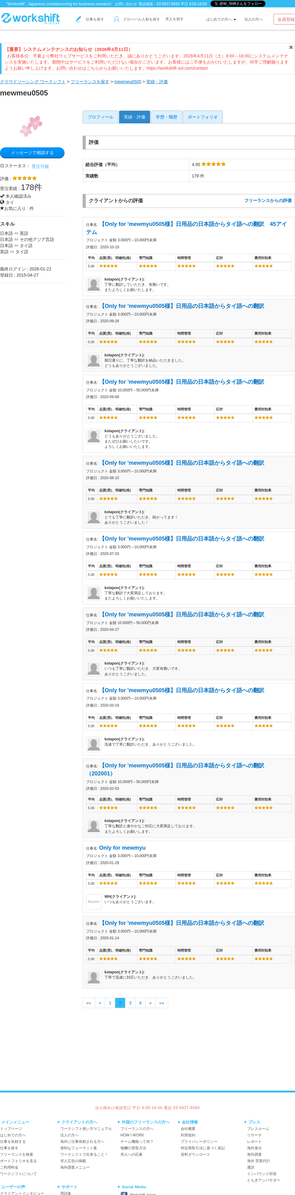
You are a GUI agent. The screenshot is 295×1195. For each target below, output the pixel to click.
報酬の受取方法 (133, 1148)
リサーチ (254, 1135)
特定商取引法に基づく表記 (203, 1148)
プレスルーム (258, 1129)
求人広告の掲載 (73, 1161)
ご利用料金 (9, 1167)
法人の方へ (253, 19)
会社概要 (188, 1129)
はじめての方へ (221, 19)
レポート (254, 1141)
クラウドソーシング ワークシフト (33, 81)
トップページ (11, 1129)
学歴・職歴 (166, 116)
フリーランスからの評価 (268, 200)
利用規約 (188, 1135)
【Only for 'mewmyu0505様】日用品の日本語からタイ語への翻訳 (184, 306)
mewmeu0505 (127, 81)
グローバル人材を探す (137, 19)
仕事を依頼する (13, 1141)
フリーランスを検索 (16, 1154)
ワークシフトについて (18, 1174)
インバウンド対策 (262, 1174)
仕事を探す (90, 19)
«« (88, 1002)
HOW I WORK (132, 1135)
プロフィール (100, 116)
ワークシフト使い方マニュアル (86, 1129)
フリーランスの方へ (137, 1129)
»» (161, 1002)
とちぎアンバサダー (263, 1180)
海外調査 (254, 1154)
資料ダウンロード (195, 1154)
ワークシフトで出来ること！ (84, 1154)
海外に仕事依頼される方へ (82, 1141)
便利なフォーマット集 (78, 1148)
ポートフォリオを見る (18, 1161)
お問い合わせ (126, 4)
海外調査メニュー (75, 1167)
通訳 (250, 1167)
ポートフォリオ (203, 116)
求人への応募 (131, 1154)
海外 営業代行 (258, 1161)
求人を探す (174, 19)
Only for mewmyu (122, 848)
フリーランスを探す (90, 81)
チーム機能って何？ (137, 1141)
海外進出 (254, 1148)
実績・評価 (157, 81)
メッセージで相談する (32, 152)
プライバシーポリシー (199, 1141)
